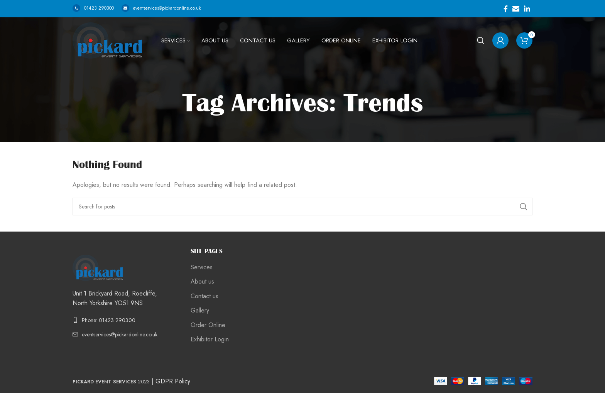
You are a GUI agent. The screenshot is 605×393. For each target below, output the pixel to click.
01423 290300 (93, 8)
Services (202, 267)
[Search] (480, 40)
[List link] (126, 320)
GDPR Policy (172, 381)
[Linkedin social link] (527, 9)
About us (202, 281)
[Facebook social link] (505, 9)
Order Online (208, 325)
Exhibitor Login (210, 339)
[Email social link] (516, 9)
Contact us (204, 296)
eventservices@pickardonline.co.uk (161, 8)
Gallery (200, 310)
